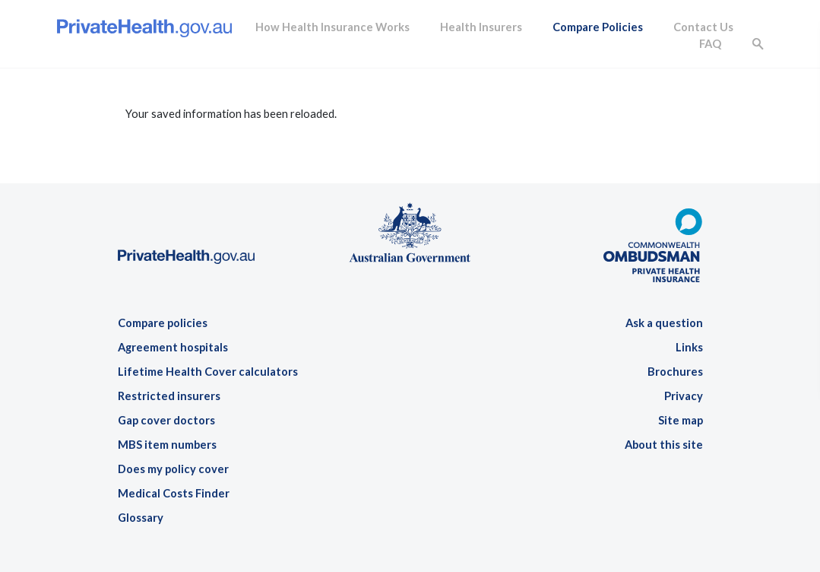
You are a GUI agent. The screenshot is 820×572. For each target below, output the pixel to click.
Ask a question (664, 322)
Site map (680, 420)
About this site (664, 444)
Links (689, 347)
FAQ (710, 43)
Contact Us (703, 27)
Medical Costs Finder (174, 493)
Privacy (683, 395)
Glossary (140, 517)
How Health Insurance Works (332, 27)
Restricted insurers (169, 395)
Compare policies (162, 322)
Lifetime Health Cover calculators (208, 371)
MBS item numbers (167, 444)
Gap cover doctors (166, 420)
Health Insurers (481, 27)
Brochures (675, 371)
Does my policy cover (173, 468)
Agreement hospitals (173, 347)
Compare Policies (597, 27)
